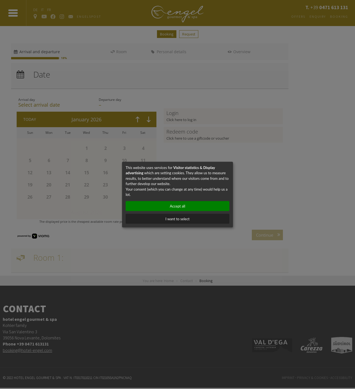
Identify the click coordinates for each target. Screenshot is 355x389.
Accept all (177, 206)
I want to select (177, 218)
